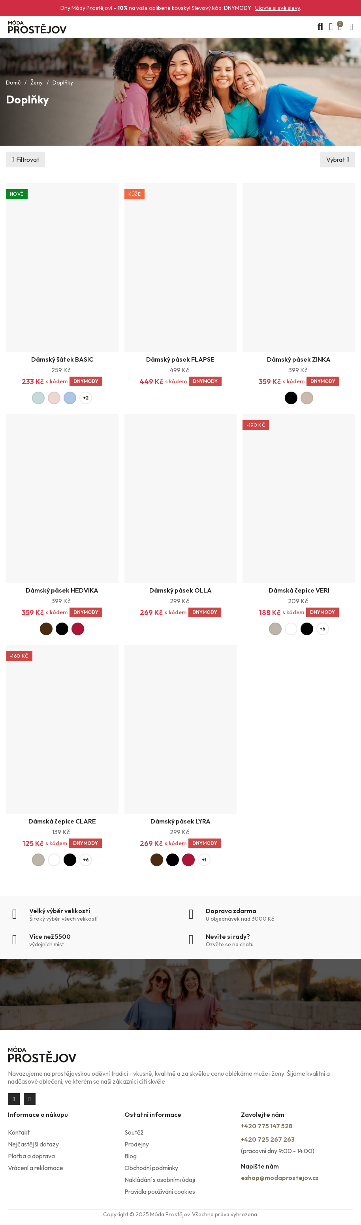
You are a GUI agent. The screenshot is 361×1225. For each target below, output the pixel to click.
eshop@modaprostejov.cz (280, 1178)
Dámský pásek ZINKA (299, 359)
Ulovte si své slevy (277, 7)
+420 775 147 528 (267, 1126)
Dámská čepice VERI (299, 590)
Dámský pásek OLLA (180, 590)
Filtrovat (27, 159)
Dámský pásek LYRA (180, 821)
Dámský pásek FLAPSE (180, 359)
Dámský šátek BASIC (62, 359)
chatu (247, 944)
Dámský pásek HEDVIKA (62, 590)
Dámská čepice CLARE (62, 821)
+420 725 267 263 (268, 1139)
